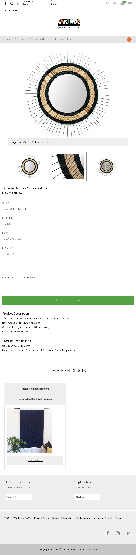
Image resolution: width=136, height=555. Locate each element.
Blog (118, 518)
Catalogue (22, 39)
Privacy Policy (41, 518)
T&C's (7, 518)
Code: (5, 203)
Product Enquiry (68, 300)
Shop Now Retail (11, 10)
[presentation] (25, 288)
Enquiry (7, 247)
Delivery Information (62, 518)
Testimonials (83, 518)
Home (9, 39)
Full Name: (8, 217)
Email (5, 232)
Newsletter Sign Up (103, 518)
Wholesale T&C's (22, 518)
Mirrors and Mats (62, 39)
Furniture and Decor (42, 39)
